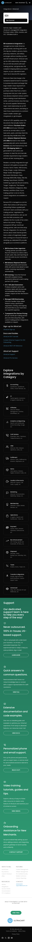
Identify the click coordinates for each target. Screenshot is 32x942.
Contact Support (16, 852)
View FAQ (16, 692)
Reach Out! (16, 770)
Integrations (7, 9)
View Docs (16, 733)
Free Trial (16, 913)
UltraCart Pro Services (10, 358)
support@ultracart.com (21, 885)
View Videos (16, 811)
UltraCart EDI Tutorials (10, 336)
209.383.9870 (19, 884)
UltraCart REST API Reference (12, 346)
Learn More (16, 655)
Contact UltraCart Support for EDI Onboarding (14, 341)
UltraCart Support (9, 354)
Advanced (16, 9)
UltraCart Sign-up (9, 329)
